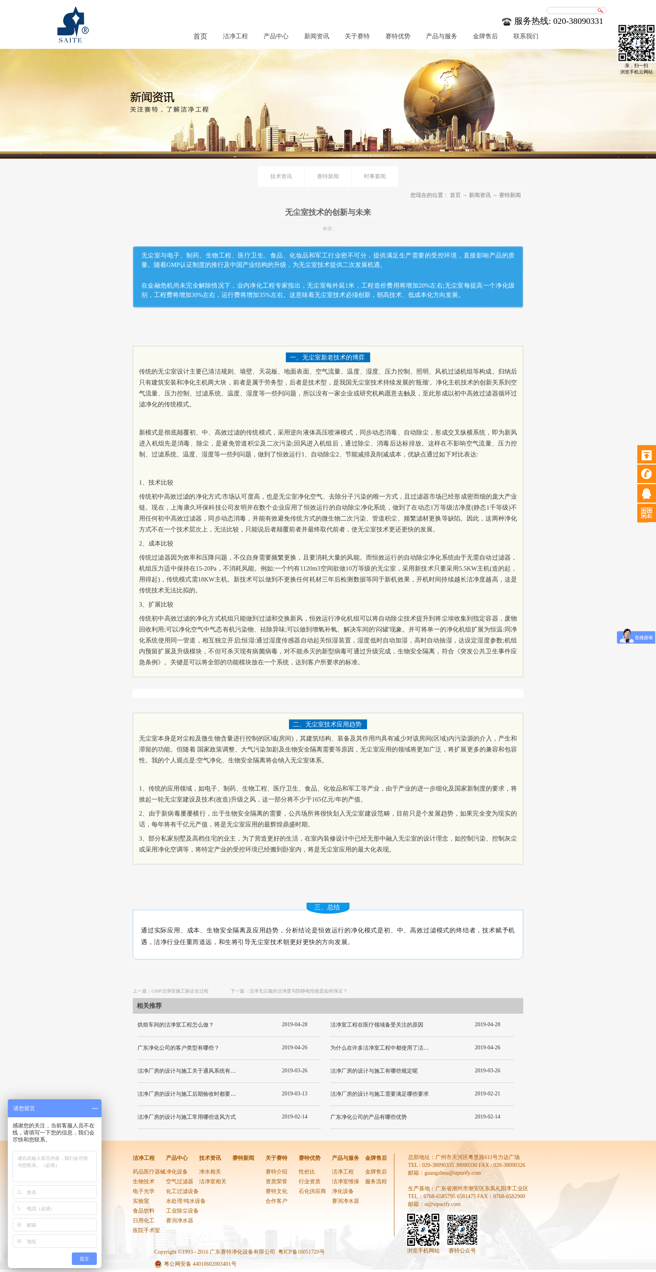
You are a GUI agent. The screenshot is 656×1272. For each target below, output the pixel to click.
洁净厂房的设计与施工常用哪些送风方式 (186, 1117)
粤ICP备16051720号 (301, 1252)
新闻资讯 (480, 195)
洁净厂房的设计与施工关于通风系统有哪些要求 (194, 1071)
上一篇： (171, 991)
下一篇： (289, 991)
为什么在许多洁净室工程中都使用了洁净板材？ (387, 1048)
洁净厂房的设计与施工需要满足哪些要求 (379, 1094)
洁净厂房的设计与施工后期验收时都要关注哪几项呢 (200, 1094)
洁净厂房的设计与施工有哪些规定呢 (374, 1071)
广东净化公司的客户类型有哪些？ (178, 1048)
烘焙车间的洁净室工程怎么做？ (175, 1025)
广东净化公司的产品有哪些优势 (368, 1117)
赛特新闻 (510, 195)
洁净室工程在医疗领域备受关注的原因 (376, 1025)
